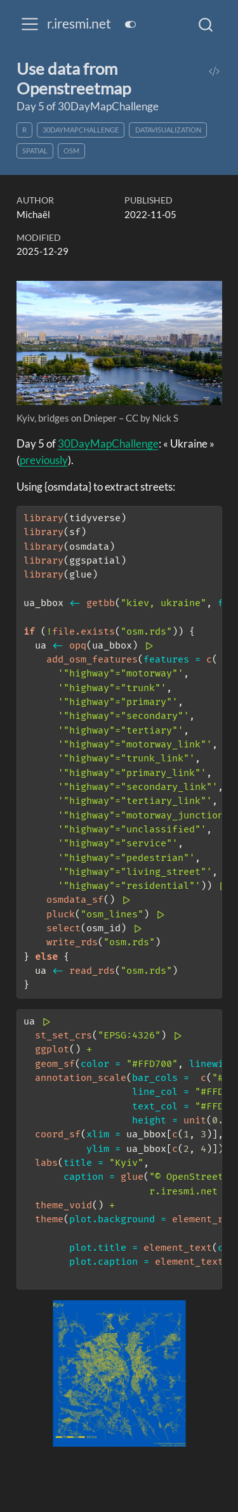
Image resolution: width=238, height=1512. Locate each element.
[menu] (30, 24)
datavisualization (168, 130)
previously (44, 460)
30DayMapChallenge (81, 130)
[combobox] (206, 24)
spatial (35, 150)
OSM (71, 150)
